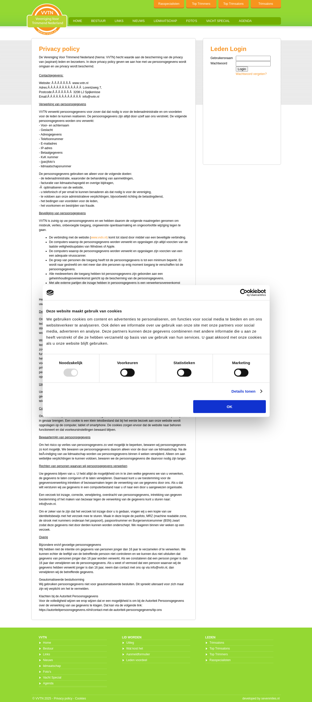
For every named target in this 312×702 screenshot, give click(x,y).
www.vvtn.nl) (99, 237)
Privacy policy (63, 698)
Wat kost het (134, 648)
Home (77, 21)
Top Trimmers (201, 4)
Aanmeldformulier (138, 654)
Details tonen (244, 391)
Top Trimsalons (233, 4)
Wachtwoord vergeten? (251, 74)
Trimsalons (265, 4)
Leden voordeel (136, 660)
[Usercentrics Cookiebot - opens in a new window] (244, 292)
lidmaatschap (165, 21)
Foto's (191, 21)
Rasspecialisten (168, 4)
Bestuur (98, 21)
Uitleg (130, 642)
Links (119, 21)
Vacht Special (218, 21)
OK (230, 406)
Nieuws (139, 21)
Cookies (80, 698)
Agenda (245, 21)
